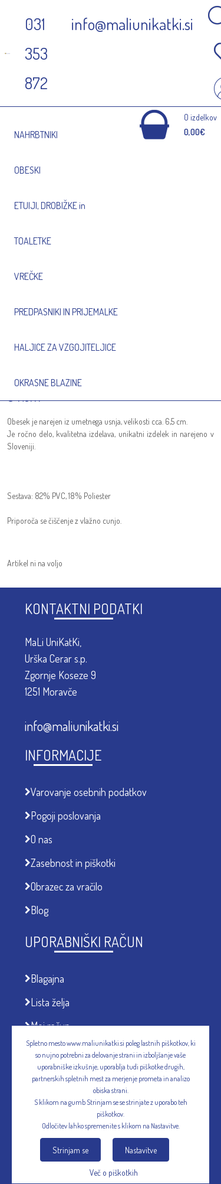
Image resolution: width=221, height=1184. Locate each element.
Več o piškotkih (114, 1172)
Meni (66, 112)
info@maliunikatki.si (71, 725)
